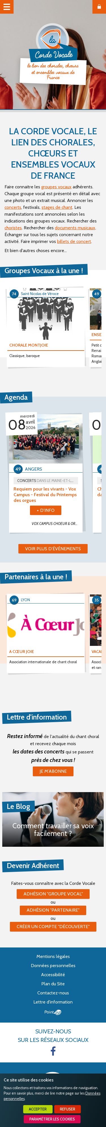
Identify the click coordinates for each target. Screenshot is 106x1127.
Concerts (47, 481)
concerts (13, 207)
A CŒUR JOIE (21, 651)
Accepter (38, 1109)
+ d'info (46, 510)
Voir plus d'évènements (53, 548)
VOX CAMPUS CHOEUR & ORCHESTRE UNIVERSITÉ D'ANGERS (57, 524)
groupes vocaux (56, 186)
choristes (13, 227)
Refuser (67, 1109)
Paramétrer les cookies (52, 1119)
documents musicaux (75, 227)
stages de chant (57, 207)
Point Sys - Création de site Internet (53, 1012)
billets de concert (74, 241)
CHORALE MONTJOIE (28, 345)
